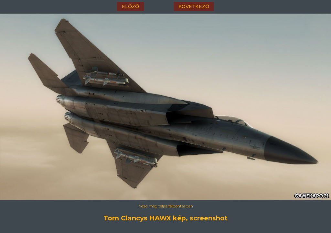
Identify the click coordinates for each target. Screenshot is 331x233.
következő (193, 6)
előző (130, 6)
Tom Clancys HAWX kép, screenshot (165, 218)
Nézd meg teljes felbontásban (165, 206)
